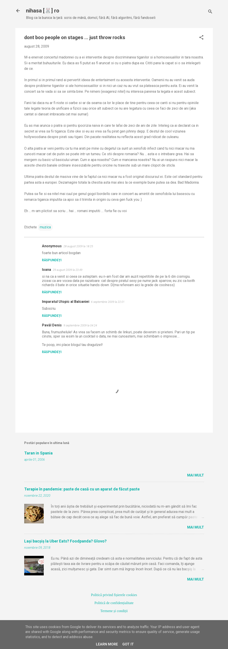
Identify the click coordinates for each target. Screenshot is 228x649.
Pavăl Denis (52, 325)
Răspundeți (51, 260)
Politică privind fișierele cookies (114, 595)
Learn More (107, 644)
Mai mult (195, 475)
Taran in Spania (38, 453)
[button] (201, 38)
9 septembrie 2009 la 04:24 (80, 325)
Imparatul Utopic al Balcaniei (65, 301)
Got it (128, 644)
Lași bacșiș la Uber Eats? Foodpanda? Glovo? (65, 541)
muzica (45, 227)
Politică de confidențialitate (114, 603)
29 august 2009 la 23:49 (67, 269)
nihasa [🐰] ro (42, 11)
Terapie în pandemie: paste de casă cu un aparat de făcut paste (82, 489)
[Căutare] (210, 12)
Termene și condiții (114, 611)
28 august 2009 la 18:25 (78, 246)
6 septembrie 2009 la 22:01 (108, 301)
